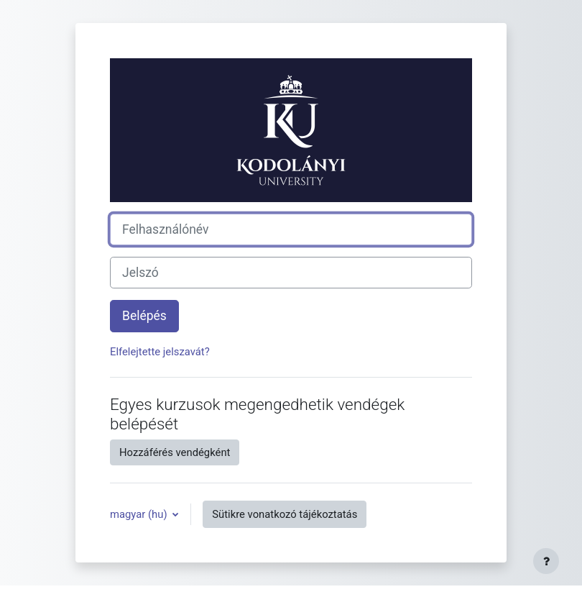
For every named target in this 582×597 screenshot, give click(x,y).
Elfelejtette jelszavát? (160, 351)
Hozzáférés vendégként (174, 452)
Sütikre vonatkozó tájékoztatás (284, 514)
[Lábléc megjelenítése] (546, 561)
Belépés (144, 316)
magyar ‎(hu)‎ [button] (140, 514)
